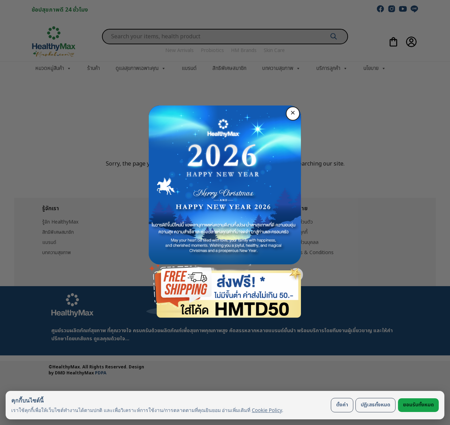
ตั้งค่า (342, 404)
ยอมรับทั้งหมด (418, 404)
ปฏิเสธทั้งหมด (375, 404)
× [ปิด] (292, 113)
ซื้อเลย (225, 256)
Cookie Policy (267, 410)
